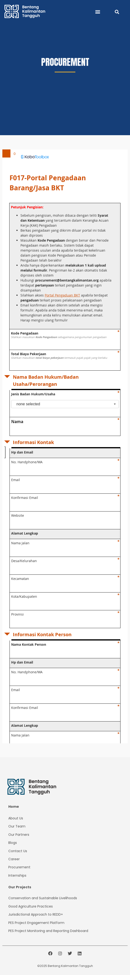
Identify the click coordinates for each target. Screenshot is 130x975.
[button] (98, 11)
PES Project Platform (36, 922)
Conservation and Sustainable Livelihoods (42, 898)
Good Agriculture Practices (30, 906)
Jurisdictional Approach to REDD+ (35, 914)
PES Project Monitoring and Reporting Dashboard (48, 930)
